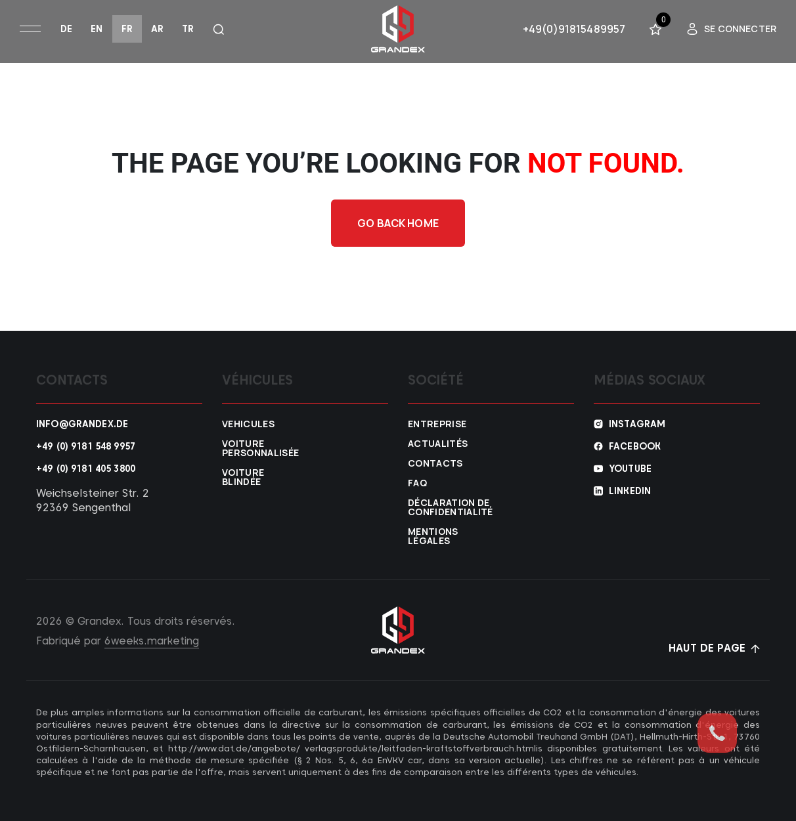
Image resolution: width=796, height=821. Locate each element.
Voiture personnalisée (255, 448)
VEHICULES (248, 424)
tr (188, 29)
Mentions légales (433, 536)
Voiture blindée (243, 477)
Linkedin (630, 490)
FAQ (417, 483)
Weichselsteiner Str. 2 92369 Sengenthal (92, 500)
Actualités (438, 443)
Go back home (398, 223)
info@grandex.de (82, 424)
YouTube (630, 468)
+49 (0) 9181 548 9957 (85, 446)
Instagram (637, 424)
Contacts (435, 463)
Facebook (635, 446)
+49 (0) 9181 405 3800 (85, 468)
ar (157, 29)
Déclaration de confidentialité (441, 507)
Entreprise (437, 424)
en (96, 29)
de (66, 29)
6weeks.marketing (151, 641)
